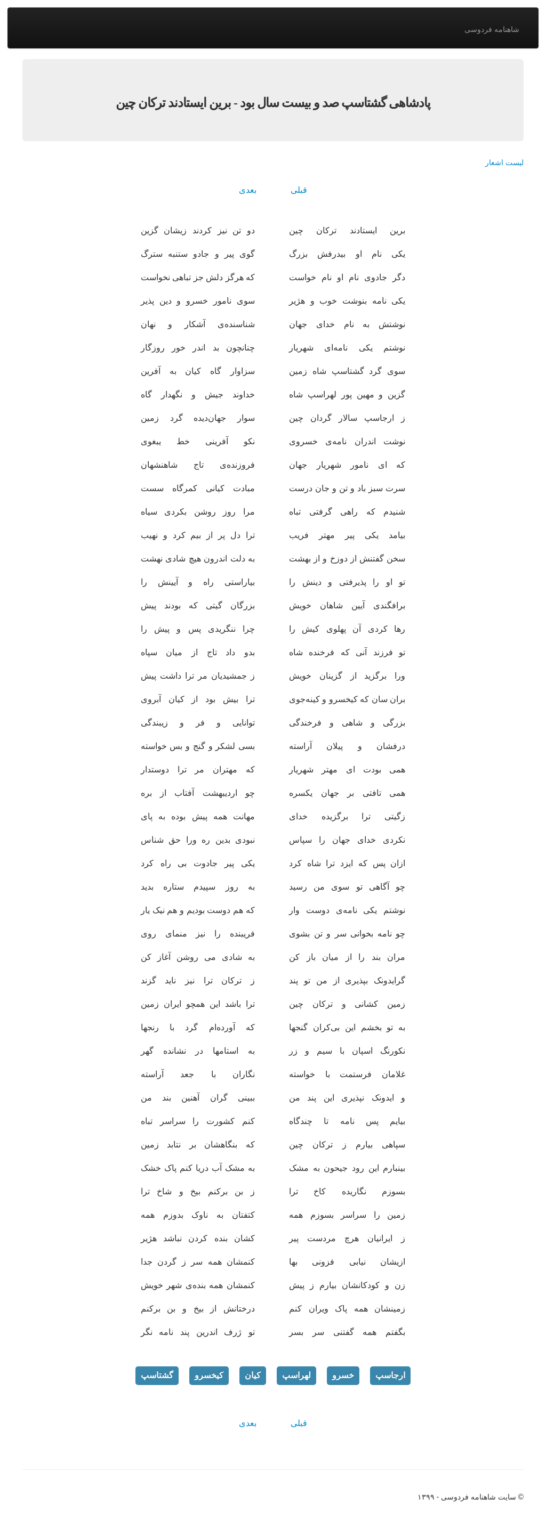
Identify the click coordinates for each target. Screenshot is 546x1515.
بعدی (247, 189)
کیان (253, 1375)
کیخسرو (209, 1375)
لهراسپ (296, 1375)
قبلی (299, 189)
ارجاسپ (390, 1375)
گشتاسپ (157, 1375)
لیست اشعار (504, 162)
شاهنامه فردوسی (491, 29)
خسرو (343, 1375)
